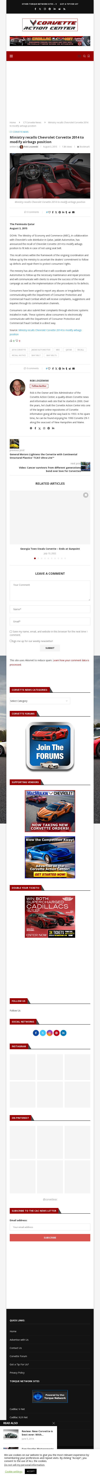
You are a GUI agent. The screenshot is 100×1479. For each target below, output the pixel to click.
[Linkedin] (55, 8)
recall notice (19, 355)
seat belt (36, 355)
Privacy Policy (17, 1372)
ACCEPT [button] (31, 1471)
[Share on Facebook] (53, 212)
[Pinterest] (50, 8)
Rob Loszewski (39, 380)
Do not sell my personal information (24, 1464)
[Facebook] (35, 8)
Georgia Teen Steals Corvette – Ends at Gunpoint (50, 548)
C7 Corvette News (32, 122)
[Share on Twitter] (56, 212)
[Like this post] (49, 212)
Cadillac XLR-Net (19, 1417)
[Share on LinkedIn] (63, 212)
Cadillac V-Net (17, 1409)
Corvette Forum (18, 1356)
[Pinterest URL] (22, 1142)
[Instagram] (45, 8)
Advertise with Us (19, 1339)
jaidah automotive (41, 349)
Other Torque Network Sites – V (39, 4)
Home (13, 122)
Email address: (18, 1220)
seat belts (51, 355)
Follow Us (15, 1010)
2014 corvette (19, 349)
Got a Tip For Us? (69, 4)
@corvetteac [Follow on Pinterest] (50, 1199)
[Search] (84, 56)
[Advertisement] (50, 89)
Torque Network (19, 1425)
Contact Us (16, 1348)
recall (81, 349)
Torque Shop (17, 1433)
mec (58, 349)
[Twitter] (40, 8)
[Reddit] (59, 8)
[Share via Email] (73, 212)
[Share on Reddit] (69, 212)
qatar (69, 349)
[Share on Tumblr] (66, 212)
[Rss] (64, 8)
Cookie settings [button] (13, 1471)
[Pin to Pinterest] (60, 212)
